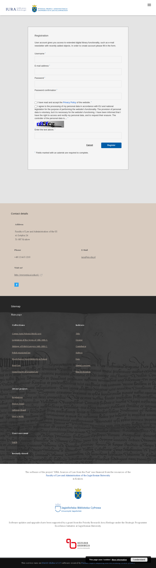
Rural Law (16, 365)
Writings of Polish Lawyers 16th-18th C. (30, 346)
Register (111, 145)
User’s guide (18, 416)
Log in (14, 442)
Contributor (81, 346)
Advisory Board (19, 410)
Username (40, 53)
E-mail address (42, 66)
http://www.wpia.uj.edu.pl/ (28, 274)
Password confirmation (46, 90)
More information (119, 560)
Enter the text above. (45, 129)
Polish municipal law (21, 352)
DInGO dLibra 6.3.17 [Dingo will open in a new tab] (51, 563)
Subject (79, 352)
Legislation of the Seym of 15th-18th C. (30, 340)
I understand (139, 559)
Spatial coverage (83, 365)
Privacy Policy (69, 102)
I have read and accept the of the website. (65, 102)
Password (40, 78)
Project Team (18, 403)
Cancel (89, 145)
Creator (79, 340)
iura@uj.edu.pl (88, 257)
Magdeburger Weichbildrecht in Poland (29, 359)
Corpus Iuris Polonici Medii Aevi (26, 333)
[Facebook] (16, 284)
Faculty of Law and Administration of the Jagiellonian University (78, 475)
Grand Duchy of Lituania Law (25, 371)
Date (78, 359)
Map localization (83, 371)
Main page (16, 314)
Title (78, 333)
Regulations (17, 397)
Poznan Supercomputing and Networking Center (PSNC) (108, 563)
